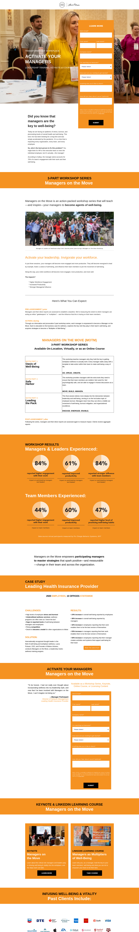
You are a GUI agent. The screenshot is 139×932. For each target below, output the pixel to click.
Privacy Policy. (101, 113)
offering (31, 723)
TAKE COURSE (92, 873)
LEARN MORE (47, 873)
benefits (47, 739)
